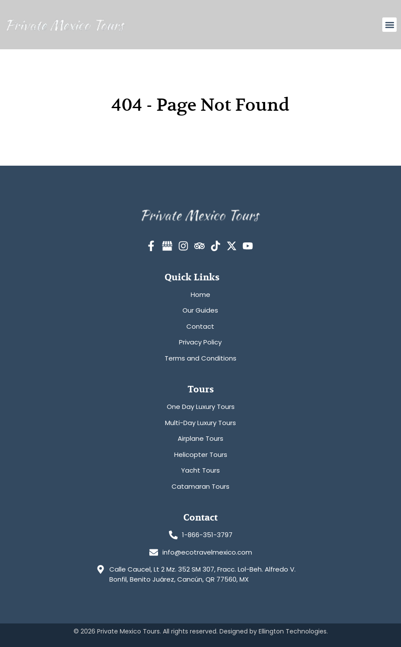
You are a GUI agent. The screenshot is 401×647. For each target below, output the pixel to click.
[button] (389, 24)
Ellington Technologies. (293, 631)
